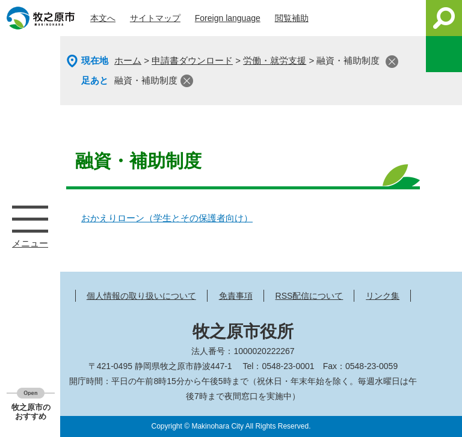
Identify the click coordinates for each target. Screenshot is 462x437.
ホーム (127, 60)
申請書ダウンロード (192, 60)
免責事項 (236, 296)
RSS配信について (309, 296)
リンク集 (382, 296)
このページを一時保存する (444, 54)
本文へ (103, 18)
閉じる (392, 61)
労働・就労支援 (274, 60)
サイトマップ (155, 18)
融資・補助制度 (145, 80)
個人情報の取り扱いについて (141, 296)
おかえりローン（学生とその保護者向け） (167, 218)
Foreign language (227, 18)
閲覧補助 (292, 18)
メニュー (30, 219)
